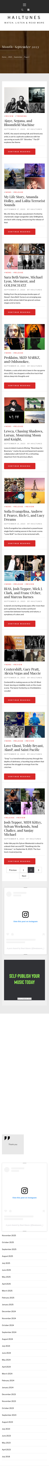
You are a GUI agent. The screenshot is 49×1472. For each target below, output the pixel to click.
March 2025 (7, 1291)
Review (9, 116)
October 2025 (8, 1242)
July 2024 (6, 1346)
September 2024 (9, 1332)
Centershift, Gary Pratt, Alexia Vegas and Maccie (22, 671)
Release (18, 192)
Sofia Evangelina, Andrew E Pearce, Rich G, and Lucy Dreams (24, 515)
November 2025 (9, 1235)
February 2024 (8, 1380)
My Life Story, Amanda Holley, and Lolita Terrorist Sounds (24, 200)
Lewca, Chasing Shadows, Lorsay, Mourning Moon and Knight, (23, 435)
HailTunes (24, 17)
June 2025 (6, 1270)
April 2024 (6, 1367)
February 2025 (8, 1298)
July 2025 (6, 1263)
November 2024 (9, 1318)
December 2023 (9, 1394)
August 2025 (7, 1256)
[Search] (22, 9)
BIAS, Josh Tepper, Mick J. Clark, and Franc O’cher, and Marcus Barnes (23, 592)
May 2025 (6, 1277)
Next (24, 876)
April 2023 (6, 1449)
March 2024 (7, 1374)
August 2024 (7, 1339)
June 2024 (6, 1353)
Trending (21, 116)
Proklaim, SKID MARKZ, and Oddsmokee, (22, 359)
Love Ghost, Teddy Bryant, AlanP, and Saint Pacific (24, 747)
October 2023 (8, 1408)
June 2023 (6, 1436)
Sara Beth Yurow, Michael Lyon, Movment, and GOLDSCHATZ (23, 281)
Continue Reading (19, 151)
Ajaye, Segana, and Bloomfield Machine (19, 122)
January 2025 (7, 1304)
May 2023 (6, 1443)
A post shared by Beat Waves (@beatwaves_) (25, 948)
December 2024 (9, 1311)
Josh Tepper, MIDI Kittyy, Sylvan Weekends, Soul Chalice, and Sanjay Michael (23, 828)
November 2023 (9, 1401)
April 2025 (6, 1284)
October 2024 (8, 1325)
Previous (13, 870)
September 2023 (9, 1415)
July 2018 (6, 1456)
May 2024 (6, 1360)
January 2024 (7, 1387)
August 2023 (7, 1422)
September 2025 (9, 1249)
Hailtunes (36, 129)
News (8, 192)
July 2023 (6, 1429)
